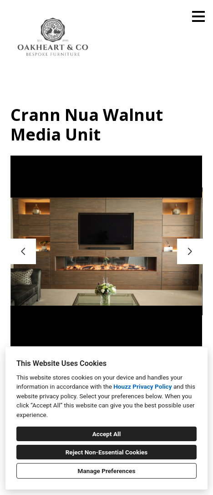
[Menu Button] (198, 16)
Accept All (106, 434)
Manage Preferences (107, 470)
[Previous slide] (23, 251)
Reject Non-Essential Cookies (107, 452)
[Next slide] (190, 251)
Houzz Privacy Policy (142, 386)
